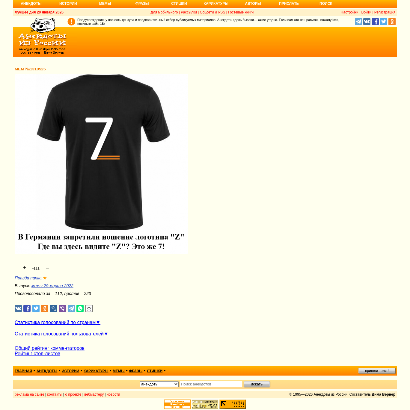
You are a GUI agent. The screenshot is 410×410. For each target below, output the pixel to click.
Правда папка (28, 278)
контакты (54, 394)
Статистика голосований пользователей (59, 333)
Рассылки (189, 12)
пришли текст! (377, 371)
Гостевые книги (241, 12)
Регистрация (384, 12)
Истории (68, 3)
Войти (366, 12)
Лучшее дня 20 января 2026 (39, 12)
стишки (154, 371)
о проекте (73, 394)
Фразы (142, 3)
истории (70, 371)
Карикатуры (216, 3)
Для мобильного (164, 12)
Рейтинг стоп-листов (37, 353)
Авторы (253, 3)
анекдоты (47, 371)
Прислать (289, 3)
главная (23, 371)
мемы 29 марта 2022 (52, 285)
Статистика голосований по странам (55, 322)
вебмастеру (94, 394)
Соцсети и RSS (212, 12)
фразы (135, 371)
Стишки (179, 3)
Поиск (325, 3)
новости (113, 394)
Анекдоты (31, 3)
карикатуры (96, 371)
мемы (119, 371)
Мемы (105, 3)
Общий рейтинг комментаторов (50, 348)
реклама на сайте (29, 394)
